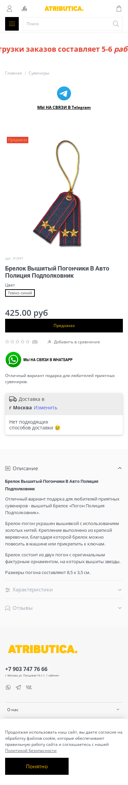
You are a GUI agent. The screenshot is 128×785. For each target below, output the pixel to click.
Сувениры (39, 73)
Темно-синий (20, 293)
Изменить (45, 408)
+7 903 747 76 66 (26, 669)
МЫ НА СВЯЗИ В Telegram (64, 107)
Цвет (10, 285)
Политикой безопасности (31, 750)
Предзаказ (64, 325)
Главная (13, 73)
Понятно (37, 766)
